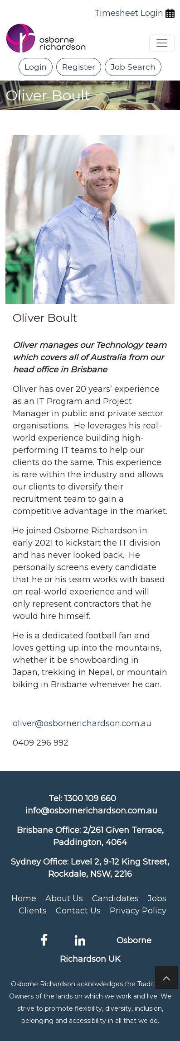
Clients (33, 911)
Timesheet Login (128, 13)
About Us (64, 898)
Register (78, 66)
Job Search (133, 66)
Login (35, 66)
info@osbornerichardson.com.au (91, 811)
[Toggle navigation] (162, 43)
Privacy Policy (138, 911)
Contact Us (78, 911)
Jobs (157, 898)
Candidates (115, 898)
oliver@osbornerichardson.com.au (82, 723)
